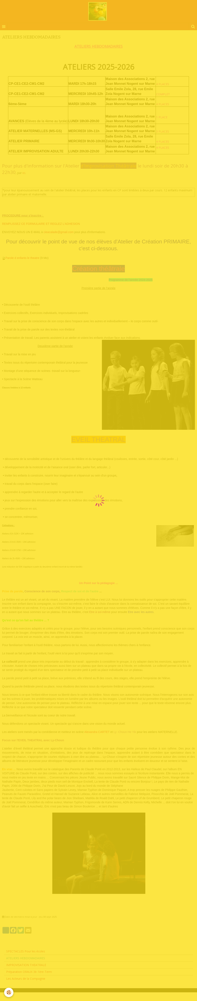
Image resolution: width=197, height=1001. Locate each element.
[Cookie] (8, 992)
